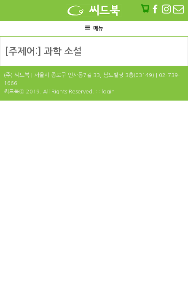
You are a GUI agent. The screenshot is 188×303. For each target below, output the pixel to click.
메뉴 (94, 28)
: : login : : (108, 91)
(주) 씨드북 (17, 75)
